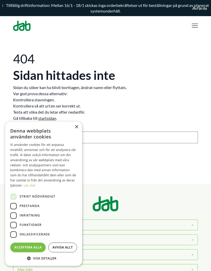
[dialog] (43, 194)
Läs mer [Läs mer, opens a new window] (30, 185)
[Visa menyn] (195, 26)
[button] (43, 258)
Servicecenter (29, 239)
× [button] (76, 127)
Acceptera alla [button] (28, 247)
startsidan (47, 118)
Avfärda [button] (199, 8)
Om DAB (25, 224)
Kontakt (24, 254)
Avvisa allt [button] (62, 247)
